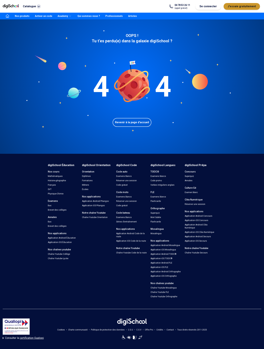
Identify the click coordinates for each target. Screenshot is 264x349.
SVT (50, 189)
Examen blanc (191, 192)
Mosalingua (156, 233)
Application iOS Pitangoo (93, 205)
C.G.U (130, 330)
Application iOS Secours (196, 241)
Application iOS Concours (196, 220)
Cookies (61, 330)
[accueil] (7, 16)
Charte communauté (78, 330)
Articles (132, 16)
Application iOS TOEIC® (161, 258)
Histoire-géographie (57, 180)
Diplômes (86, 176)
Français (52, 185)
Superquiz (155, 213)
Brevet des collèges (57, 210)
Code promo (156, 180)
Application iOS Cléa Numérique (199, 232)
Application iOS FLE (159, 267)
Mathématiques (55, 176)
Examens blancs (124, 176)
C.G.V (138, 330)
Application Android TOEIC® (163, 254)
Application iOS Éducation (60, 242)
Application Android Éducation (62, 238)
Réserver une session (126, 180)
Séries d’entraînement (126, 222)
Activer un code (43, 16)
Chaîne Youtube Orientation (95, 217)
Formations (87, 180)
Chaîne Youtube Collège (59, 254)
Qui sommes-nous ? (88, 16)
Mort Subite (156, 217)
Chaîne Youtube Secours (196, 253)
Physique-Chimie (55, 194)
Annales (188, 180)
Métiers (85, 185)
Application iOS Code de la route (131, 241)
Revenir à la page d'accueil (132, 122)
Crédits (159, 330)
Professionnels (114, 16)
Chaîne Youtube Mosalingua (164, 288)
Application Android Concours (198, 216)
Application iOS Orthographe (164, 276)
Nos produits (22, 16)
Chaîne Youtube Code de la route (131, 253)
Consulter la (23, 338)
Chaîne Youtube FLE (160, 292)
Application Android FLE (161, 263)
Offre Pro (149, 330)
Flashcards (156, 201)
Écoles (85, 189)
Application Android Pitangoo (95, 201)
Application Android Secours (198, 236)
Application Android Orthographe (166, 271)
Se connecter (208, 6)
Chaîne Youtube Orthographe (164, 296)
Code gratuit (122, 185)
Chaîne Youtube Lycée (58, 258)
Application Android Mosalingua (165, 245)
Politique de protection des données (108, 330)
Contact (170, 330)
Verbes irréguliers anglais (162, 185)
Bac (50, 205)
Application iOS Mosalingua (163, 250)
